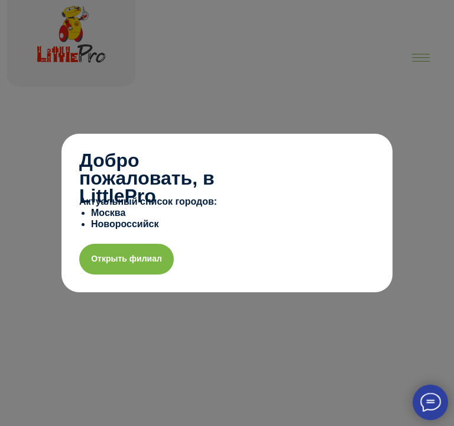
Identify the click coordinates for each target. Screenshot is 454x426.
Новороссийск (124, 224)
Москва (108, 213)
